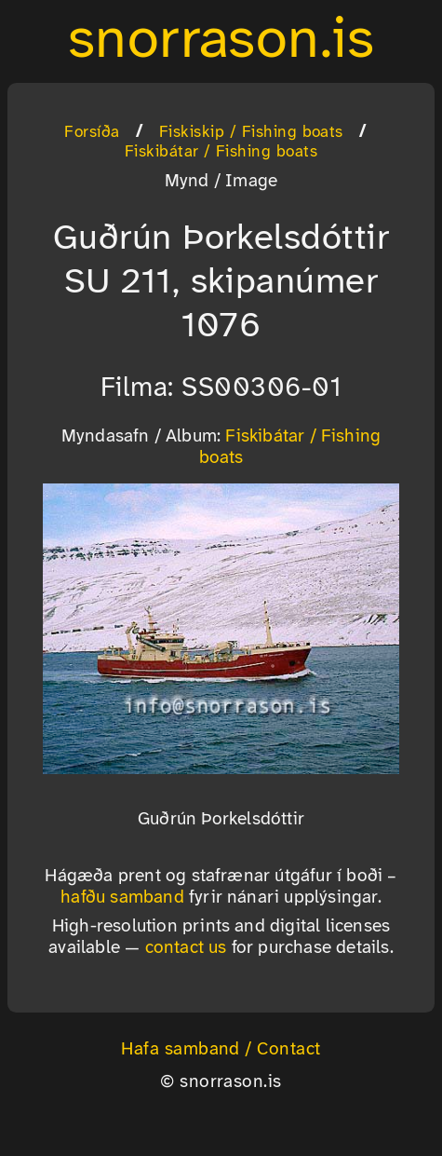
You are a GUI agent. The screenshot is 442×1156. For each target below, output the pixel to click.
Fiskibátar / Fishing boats (221, 151)
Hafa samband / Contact (221, 1049)
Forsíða (91, 132)
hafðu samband (122, 898)
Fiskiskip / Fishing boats (251, 132)
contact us (186, 948)
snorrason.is (221, 41)
